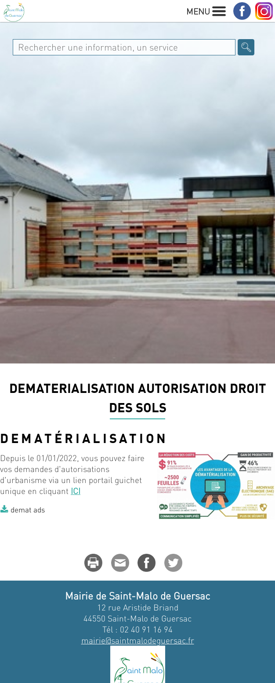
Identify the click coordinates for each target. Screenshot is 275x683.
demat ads (28, 509)
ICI (75, 490)
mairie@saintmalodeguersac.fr (137, 640)
